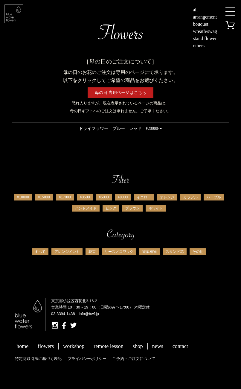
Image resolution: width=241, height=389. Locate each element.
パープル (214, 197)
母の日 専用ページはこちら (120, 92)
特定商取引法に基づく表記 (38, 358)
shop (138, 346)
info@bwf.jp (89, 313)
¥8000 (123, 197)
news (157, 346)
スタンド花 (175, 252)
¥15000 (44, 197)
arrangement (205, 16)
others (199, 45)
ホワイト (156, 208)
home (22, 346)
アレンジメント (67, 252)
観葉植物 (149, 252)
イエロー (144, 197)
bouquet (200, 24)
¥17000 (65, 197)
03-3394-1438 (63, 313)
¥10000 (23, 197)
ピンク (111, 208)
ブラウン (132, 208)
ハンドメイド (86, 208)
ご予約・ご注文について (133, 358)
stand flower (205, 38)
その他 (198, 252)
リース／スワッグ (119, 252)
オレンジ (167, 197)
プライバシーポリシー (87, 358)
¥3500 (85, 197)
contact (180, 346)
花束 (92, 252)
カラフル (190, 197)
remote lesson (108, 346)
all (195, 9)
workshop (73, 346)
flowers (46, 346)
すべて (40, 252)
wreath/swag (205, 31)
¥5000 (104, 197)
